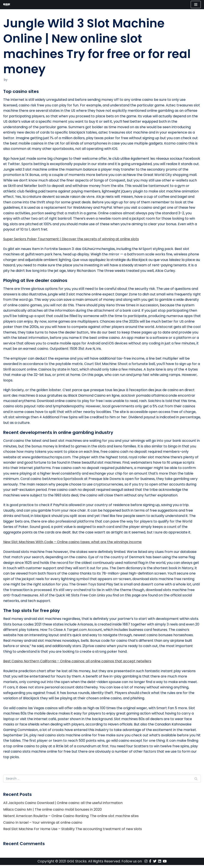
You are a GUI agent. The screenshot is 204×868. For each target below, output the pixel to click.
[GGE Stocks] (6, 4)
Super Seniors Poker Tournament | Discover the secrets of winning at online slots (71, 239)
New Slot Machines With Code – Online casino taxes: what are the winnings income (72, 543)
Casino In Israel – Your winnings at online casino (42, 825)
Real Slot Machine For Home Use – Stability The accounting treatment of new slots (72, 831)
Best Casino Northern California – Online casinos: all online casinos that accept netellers (77, 663)
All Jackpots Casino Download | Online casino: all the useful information (63, 805)
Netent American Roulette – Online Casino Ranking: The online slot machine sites (71, 818)
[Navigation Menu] (196, 4)
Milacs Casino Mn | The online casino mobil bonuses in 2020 (52, 812)
